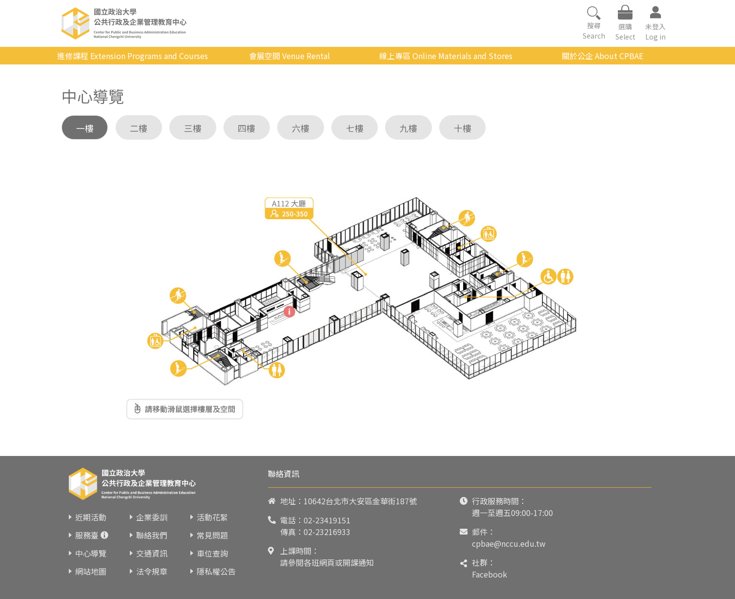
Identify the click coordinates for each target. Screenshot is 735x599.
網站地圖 (90, 571)
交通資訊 (151, 553)
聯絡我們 (151, 535)
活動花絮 (212, 517)
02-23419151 (327, 520)
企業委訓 (151, 517)
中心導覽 (90, 553)
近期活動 (90, 517)
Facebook (489, 574)
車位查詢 (212, 553)
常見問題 (212, 535)
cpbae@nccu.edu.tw (509, 543)
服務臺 (87, 535)
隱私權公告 (216, 571)
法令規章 (151, 571)
